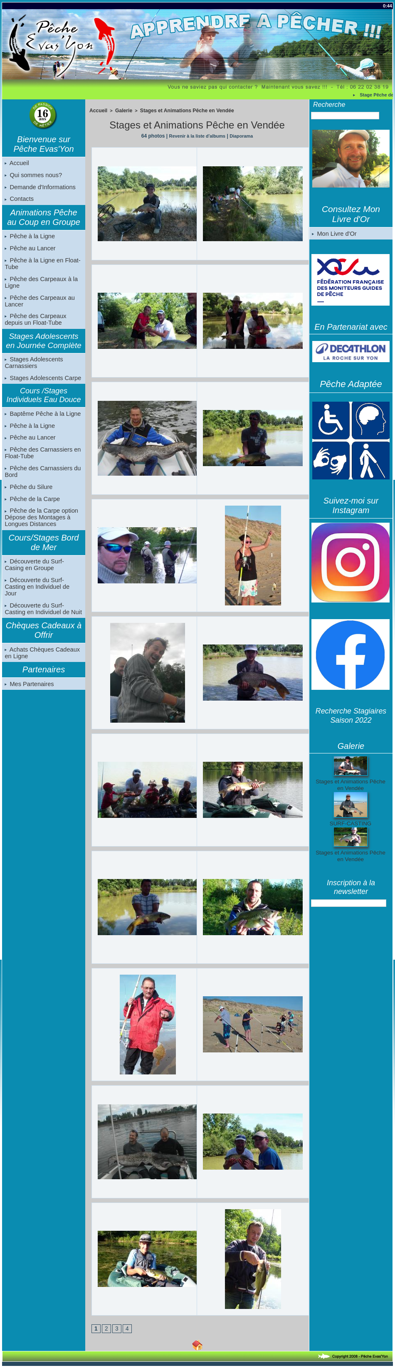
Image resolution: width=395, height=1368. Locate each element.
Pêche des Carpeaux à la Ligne (40, 286)
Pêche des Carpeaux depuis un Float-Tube (34, 324)
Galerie (121, 110)
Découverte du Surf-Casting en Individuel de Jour (43, 594)
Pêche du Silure (28, 495)
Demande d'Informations (39, 188)
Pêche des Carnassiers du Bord (41, 479)
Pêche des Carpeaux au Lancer (38, 305)
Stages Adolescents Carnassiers (33, 368)
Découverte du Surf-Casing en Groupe (42, 575)
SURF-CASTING (351, 823)
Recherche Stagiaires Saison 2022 (351, 716)
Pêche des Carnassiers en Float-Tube (41, 460)
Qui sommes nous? (32, 176)
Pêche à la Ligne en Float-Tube (41, 267)
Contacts (19, 201)
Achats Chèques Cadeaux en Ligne (41, 657)
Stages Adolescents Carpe (42, 383)
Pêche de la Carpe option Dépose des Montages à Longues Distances (40, 527)
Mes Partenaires (28, 689)
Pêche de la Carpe (31, 508)
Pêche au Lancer (29, 251)
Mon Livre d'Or (333, 233)
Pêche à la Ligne (29, 238)
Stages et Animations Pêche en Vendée (179, 110)
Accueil (16, 163)
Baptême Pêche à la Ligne (41, 420)
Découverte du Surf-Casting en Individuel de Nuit (43, 613)
